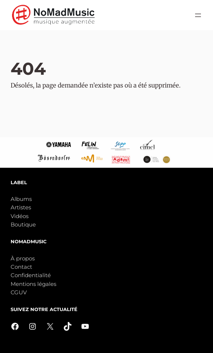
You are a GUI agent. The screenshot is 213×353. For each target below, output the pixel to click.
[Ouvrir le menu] (198, 15)
